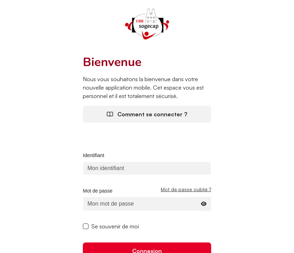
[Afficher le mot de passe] (203, 204)
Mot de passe (97, 191)
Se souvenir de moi (115, 226)
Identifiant (93, 155)
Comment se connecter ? (147, 114)
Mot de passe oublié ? (186, 189)
